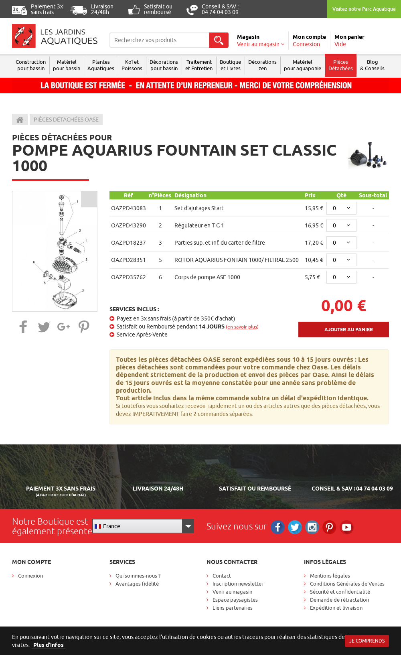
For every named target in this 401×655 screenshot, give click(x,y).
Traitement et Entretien (199, 65)
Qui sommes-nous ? (137, 575)
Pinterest (329, 527)
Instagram (312, 527)
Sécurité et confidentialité (340, 591)
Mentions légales (330, 575)
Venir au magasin (232, 591)
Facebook (278, 527)
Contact (222, 575)
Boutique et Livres (230, 65)
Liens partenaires (233, 607)
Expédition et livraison (336, 607)
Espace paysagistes (235, 599)
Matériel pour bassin (66, 65)
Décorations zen (262, 65)
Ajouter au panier (348, 329)
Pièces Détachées (340, 65)
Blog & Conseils (372, 65)
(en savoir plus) (242, 326)
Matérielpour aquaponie (302, 65)
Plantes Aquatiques (100, 65)
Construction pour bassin (31, 65)
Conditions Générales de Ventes (347, 583)
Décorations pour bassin (164, 65)
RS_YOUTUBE (347, 527)
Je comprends (367, 640)
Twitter (295, 527)
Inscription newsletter (238, 583)
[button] (23, 327)
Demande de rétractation (339, 599)
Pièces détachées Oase (66, 119)
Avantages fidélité (137, 583)
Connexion (30, 575)
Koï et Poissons (132, 65)
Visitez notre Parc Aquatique (364, 9)
